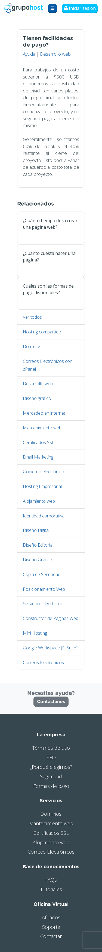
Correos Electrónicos (43, 662)
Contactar (51, 936)
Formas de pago (51, 786)
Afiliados (51, 917)
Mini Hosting (35, 633)
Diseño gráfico (37, 398)
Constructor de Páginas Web (50, 618)
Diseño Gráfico (37, 560)
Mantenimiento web (42, 428)
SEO (51, 757)
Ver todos (32, 317)
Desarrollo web (55, 54)
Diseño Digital (36, 530)
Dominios (32, 347)
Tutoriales (51, 889)
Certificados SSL (38, 442)
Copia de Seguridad (41, 574)
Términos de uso (51, 748)
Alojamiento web (39, 501)
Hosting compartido (42, 332)
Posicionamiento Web (44, 589)
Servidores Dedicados (44, 604)
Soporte (51, 927)
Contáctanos (51, 702)
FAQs (51, 879)
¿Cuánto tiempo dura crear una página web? (50, 224)
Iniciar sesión (80, 8)
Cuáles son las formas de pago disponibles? (48, 289)
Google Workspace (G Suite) (50, 648)
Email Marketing (38, 457)
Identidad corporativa (43, 516)
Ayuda (29, 54)
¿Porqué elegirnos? (51, 767)
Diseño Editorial (38, 545)
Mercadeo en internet (44, 413)
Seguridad (51, 776)
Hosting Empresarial (42, 486)
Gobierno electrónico (43, 472)
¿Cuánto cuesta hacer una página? (49, 256)
